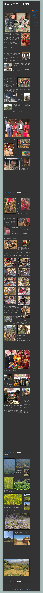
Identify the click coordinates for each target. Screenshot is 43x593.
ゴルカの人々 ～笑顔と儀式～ (11, 10)
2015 (34, 26)
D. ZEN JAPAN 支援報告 (18, 4)
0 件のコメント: (14, 192)
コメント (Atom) (8, 585)
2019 (34, 15)
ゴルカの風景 (7, 456)
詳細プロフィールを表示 (35, 11)
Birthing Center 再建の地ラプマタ (36, 22)
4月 (34, 16)
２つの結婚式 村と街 (9, 195)
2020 (34, 14)
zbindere (23, 589)
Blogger (30, 589)
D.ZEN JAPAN (35, 10)
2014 (34, 27)
